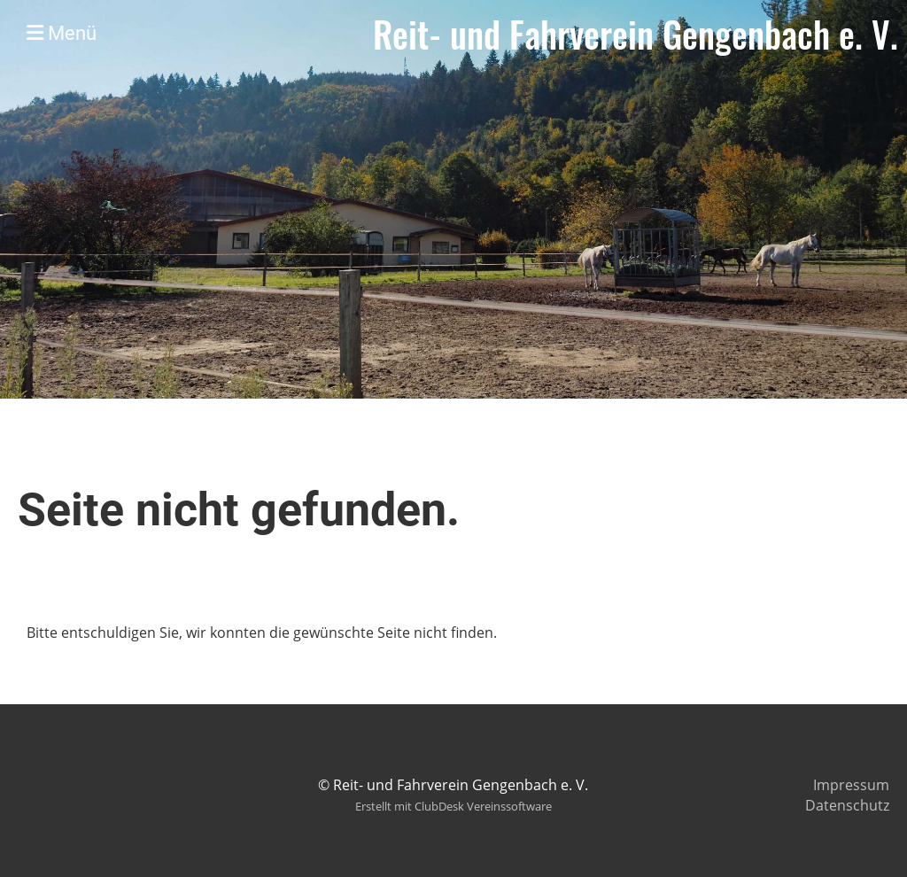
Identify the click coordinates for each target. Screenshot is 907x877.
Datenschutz (847, 805)
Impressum (851, 785)
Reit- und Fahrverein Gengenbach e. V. (635, 33)
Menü (62, 33)
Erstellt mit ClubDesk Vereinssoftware (453, 806)
